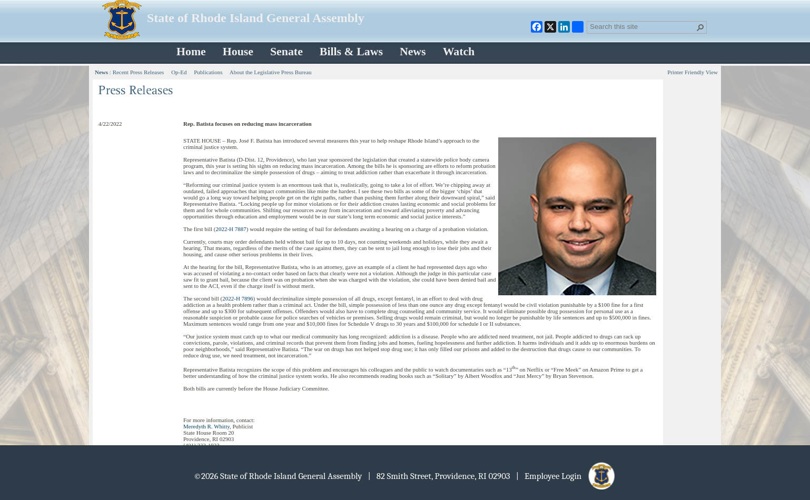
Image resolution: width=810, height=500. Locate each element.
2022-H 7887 (230, 229)
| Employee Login (566, 476)
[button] (700, 27)
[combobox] (642, 26)
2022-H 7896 (237, 298)
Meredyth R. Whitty (206, 426)
